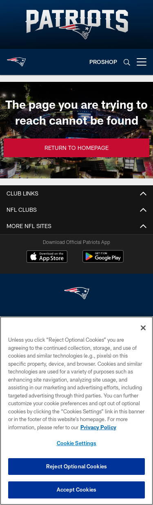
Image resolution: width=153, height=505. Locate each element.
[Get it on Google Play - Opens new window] (103, 260)
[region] (76, 410)
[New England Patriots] (77, 294)
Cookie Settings (77, 443)
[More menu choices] (141, 62)
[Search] (127, 62)
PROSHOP (103, 61)
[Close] (143, 328)
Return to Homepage (76, 147)
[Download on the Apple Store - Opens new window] (46, 257)
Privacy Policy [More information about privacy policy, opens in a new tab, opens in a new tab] (98, 427)
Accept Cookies (76, 489)
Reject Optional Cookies (76, 466)
